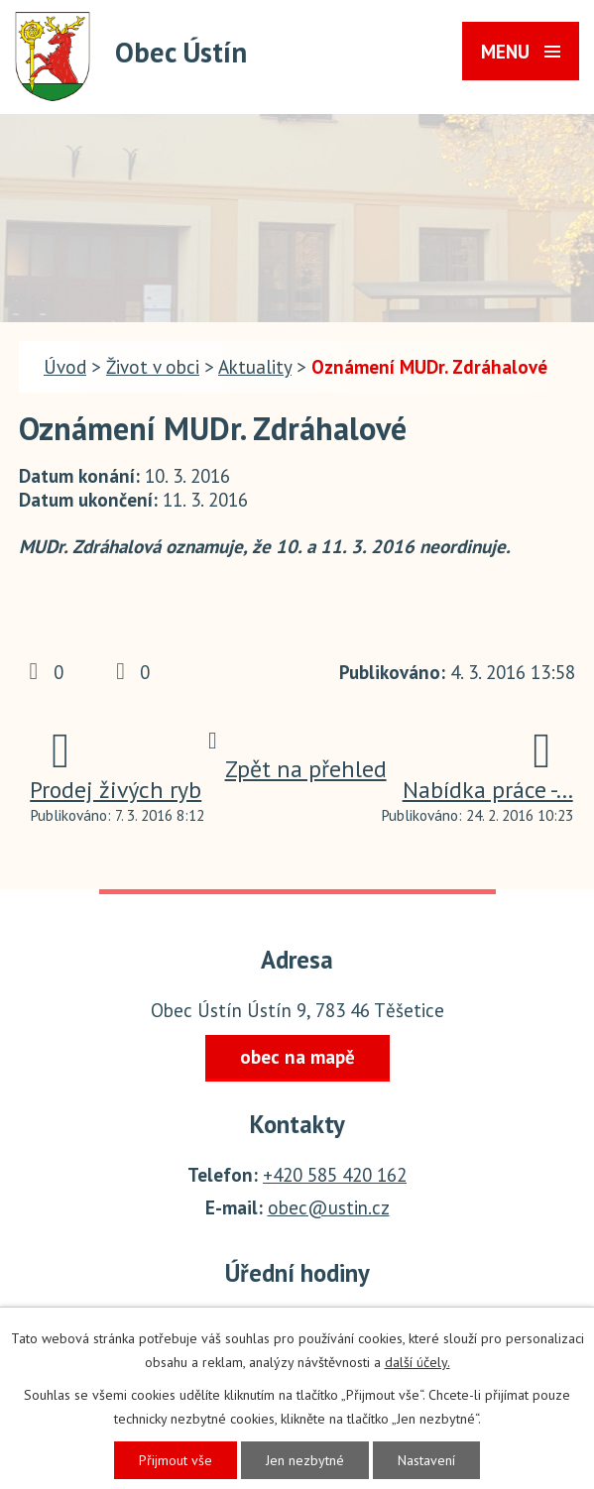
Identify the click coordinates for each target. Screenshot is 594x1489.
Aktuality (255, 367)
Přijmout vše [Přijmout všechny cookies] (175, 1460)
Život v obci (152, 367)
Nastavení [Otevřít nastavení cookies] (426, 1460)
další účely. (417, 1362)
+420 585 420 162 (335, 1175)
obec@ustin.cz (329, 1207)
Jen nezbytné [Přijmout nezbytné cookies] (305, 1460)
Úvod (65, 367)
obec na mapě (297, 1057)
